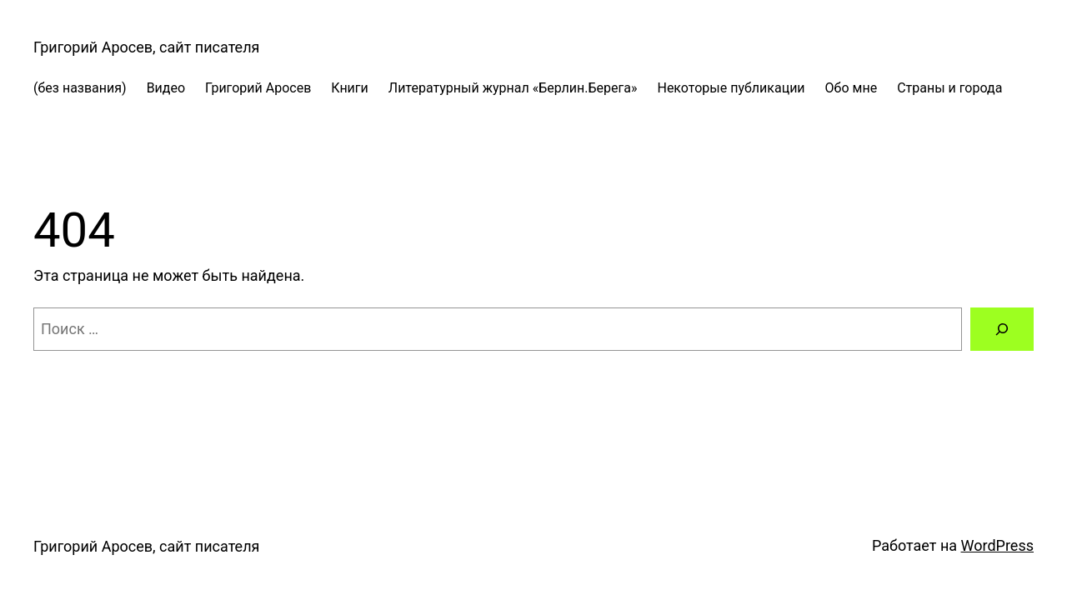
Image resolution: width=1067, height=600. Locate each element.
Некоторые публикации (730, 88)
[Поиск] (1002, 329)
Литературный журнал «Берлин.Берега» (513, 88)
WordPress (997, 545)
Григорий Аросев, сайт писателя (146, 47)
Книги (349, 88)
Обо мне (851, 88)
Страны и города (949, 88)
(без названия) (80, 88)
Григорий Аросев (258, 88)
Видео (166, 88)
